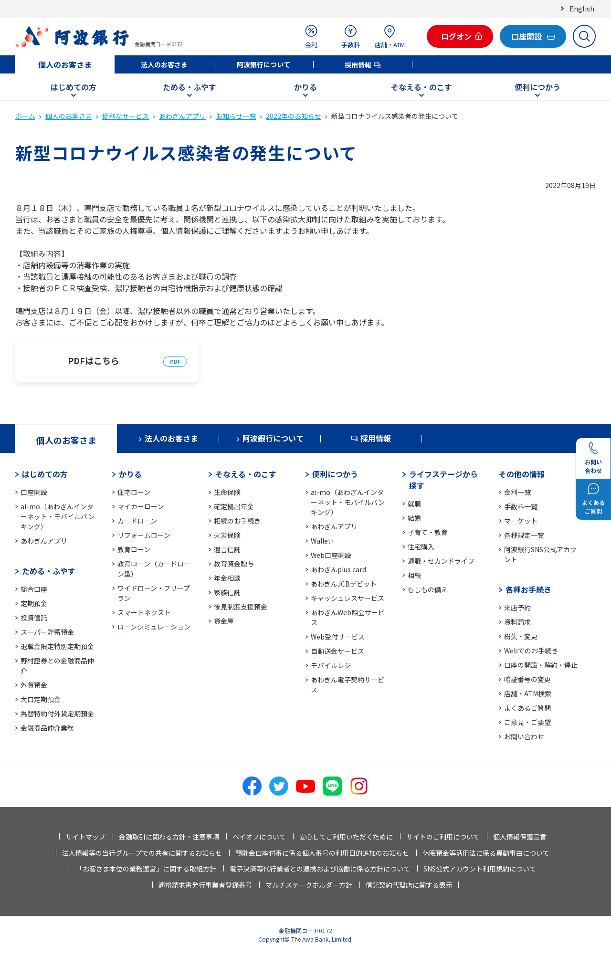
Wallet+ (323, 541)
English (581, 8)
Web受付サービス (338, 636)
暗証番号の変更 (527, 679)
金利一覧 (517, 492)
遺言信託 (227, 549)
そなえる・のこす (421, 87)
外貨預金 (34, 685)
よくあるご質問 (527, 708)
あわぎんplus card (338, 569)
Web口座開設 (331, 555)
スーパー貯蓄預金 (47, 632)
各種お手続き (528, 589)
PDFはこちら (93, 360)
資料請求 (517, 622)
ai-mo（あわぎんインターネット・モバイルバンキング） (58, 516)
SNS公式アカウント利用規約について (479, 868)
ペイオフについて (259, 836)
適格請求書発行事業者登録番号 (205, 885)
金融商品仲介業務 (47, 728)
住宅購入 (421, 546)
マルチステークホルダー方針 (308, 885)
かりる (305, 87)
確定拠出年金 (234, 506)
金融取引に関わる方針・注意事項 (169, 836)
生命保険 (227, 492)
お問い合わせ (524, 736)
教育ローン (133, 549)
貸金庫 (224, 621)
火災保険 (227, 535)
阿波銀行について (263, 64)
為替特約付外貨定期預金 (57, 713)
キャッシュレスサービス (347, 598)
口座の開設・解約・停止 (541, 665)
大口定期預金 (41, 699)
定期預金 (34, 603)
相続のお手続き (237, 520)
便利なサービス (125, 116)
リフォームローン (143, 535)
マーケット (520, 520)
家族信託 (227, 592)
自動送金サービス (337, 651)
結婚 (414, 518)
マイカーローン (140, 506)
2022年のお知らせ (293, 116)
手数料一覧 (520, 506)
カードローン (137, 520)
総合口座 (34, 589)
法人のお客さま (164, 64)
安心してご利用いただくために (346, 836)
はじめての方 (73, 87)
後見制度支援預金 (240, 606)
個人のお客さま (65, 64)
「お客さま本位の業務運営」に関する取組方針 (146, 868)
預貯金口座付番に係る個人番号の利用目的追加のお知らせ (322, 853)
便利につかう (537, 87)
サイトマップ (85, 836)
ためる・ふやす (189, 87)
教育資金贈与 (234, 563)
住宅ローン (133, 492)
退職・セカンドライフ (441, 561)
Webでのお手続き (531, 650)
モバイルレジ (331, 665)
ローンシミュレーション (153, 626)
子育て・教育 (428, 532)
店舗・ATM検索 (527, 693)
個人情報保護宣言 (520, 836)
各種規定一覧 (524, 535)
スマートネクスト (144, 612)
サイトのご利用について (443, 836)
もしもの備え (428, 589)
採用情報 (358, 65)
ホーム (25, 116)
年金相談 (227, 578)
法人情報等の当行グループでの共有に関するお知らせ (142, 853)
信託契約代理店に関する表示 (409, 885)
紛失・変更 (520, 636)
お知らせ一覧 (236, 116)
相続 (414, 575)
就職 (414, 503)
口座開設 (34, 492)
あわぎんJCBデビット (344, 583)
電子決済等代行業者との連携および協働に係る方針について (320, 868)
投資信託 (34, 617)
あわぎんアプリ (182, 116)
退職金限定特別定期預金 (57, 646)
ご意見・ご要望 (527, 722)
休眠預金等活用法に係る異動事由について (485, 853)
